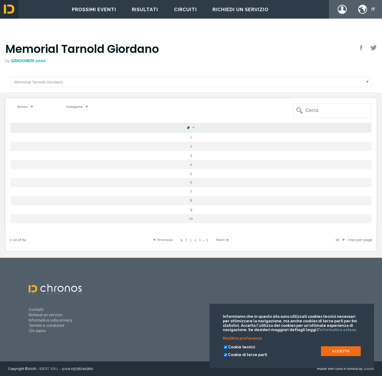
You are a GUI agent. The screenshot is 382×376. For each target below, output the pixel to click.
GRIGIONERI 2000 (28, 60)
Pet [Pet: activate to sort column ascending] (42, 128)
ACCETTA (341, 351)
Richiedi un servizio (240, 9)
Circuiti (185, 9)
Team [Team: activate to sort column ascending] (325, 128)
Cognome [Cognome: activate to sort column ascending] (75, 128)
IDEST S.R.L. (49, 369)
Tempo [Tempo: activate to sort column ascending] (261, 128)
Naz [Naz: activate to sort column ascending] (139, 128)
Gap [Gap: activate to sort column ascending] (231, 128)
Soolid (368, 369)
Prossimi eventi (94, 9)
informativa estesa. (338, 330)
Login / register (342, 9)
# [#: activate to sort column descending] (20, 128)
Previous (165, 241)
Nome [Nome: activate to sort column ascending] (111, 128)
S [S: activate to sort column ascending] (162, 128)
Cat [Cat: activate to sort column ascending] (194, 128)
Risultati (145, 9)
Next (220, 241)
